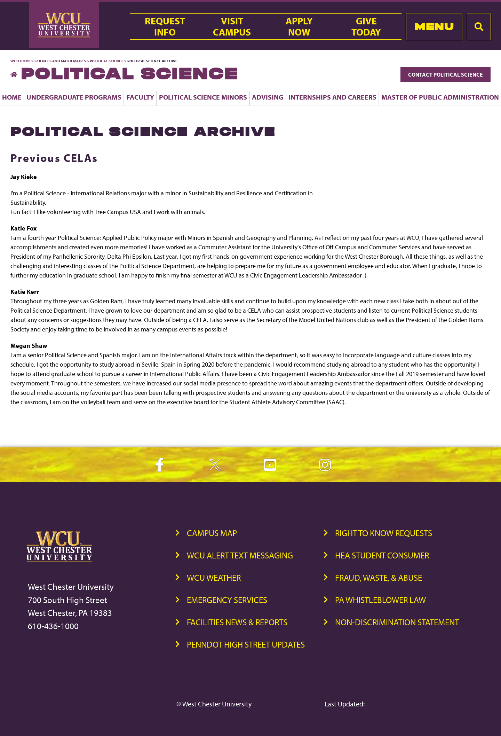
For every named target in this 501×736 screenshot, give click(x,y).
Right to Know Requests (383, 532)
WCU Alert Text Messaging (240, 555)
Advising (268, 97)
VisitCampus (232, 26)
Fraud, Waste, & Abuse (378, 577)
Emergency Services (227, 599)
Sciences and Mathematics (60, 60)
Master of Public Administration (440, 97)
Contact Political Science (445, 74)
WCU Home (20, 60)
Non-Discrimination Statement (397, 622)
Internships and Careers (332, 97)
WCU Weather (214, 577)
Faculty (140, 97)
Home (12, 97)
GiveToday (366, 26)
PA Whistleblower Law (380, 599)
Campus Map (212, 532)
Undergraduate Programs (73, 97)
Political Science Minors (203, 97)
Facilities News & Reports (237, 622)
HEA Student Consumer (382, 555)
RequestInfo (165, 26)
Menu (434, 26)
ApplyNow (299, 26)
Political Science (107, 60)
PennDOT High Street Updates (246, 644)
